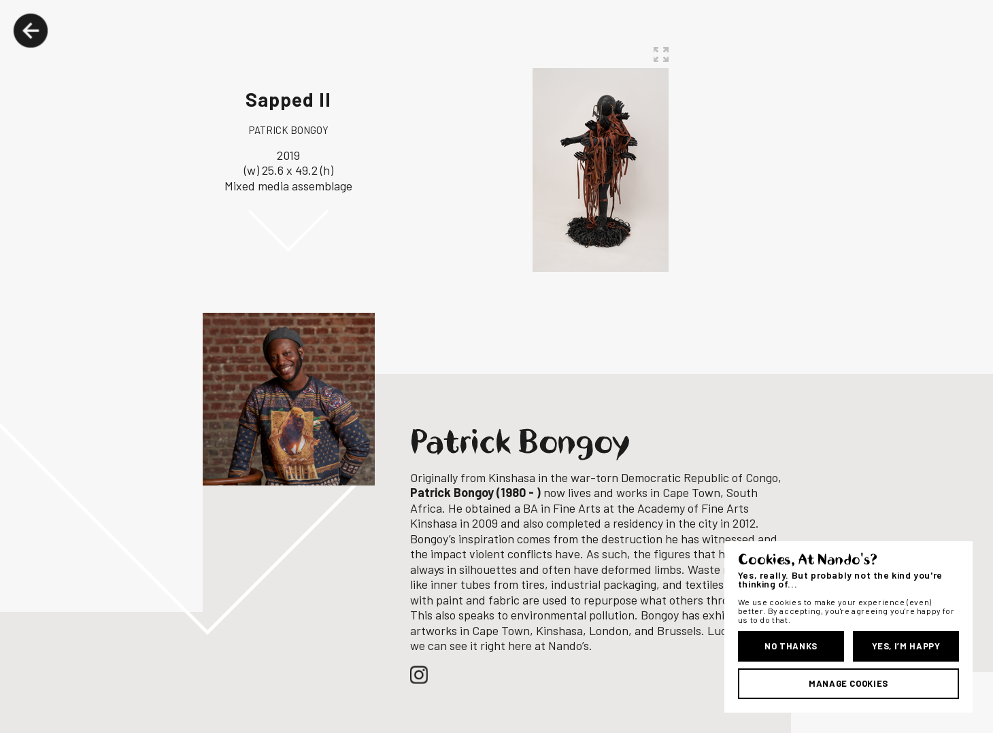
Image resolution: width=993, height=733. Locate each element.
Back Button (30, 30)
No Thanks (791, 646)
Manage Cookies (848, 683)
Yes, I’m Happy (906, 646)
